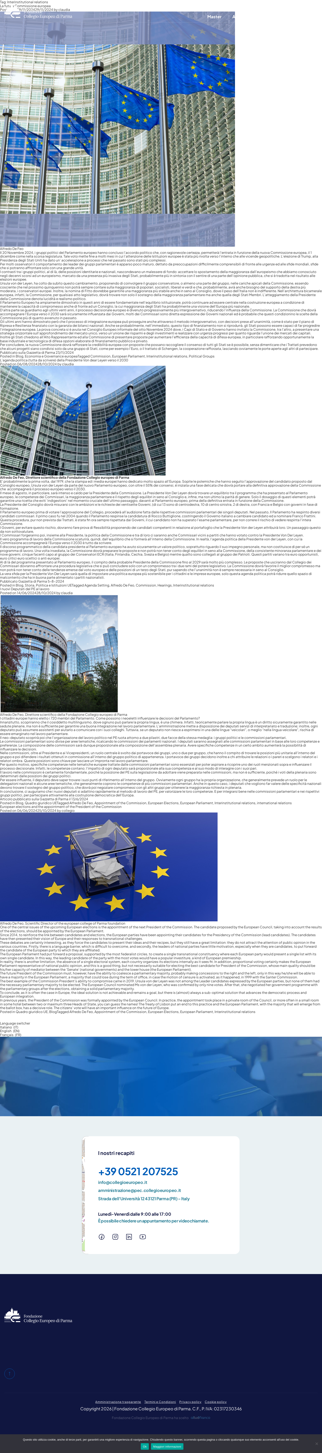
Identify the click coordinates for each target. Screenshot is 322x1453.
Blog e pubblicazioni (218, 5)
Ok (145, 1446)
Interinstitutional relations (166, 356)
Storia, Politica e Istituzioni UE (48, 585)
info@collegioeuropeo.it (122, 1182)
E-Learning (279, 16)
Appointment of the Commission (120, 803)
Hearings (165, 585)
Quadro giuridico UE (41, 803)
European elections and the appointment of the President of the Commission (61, 806)
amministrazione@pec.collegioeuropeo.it (139, 1190)
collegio (68, 810)
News (307, 16)
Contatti (248, 5)
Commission (100, 356)
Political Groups (202, 356)
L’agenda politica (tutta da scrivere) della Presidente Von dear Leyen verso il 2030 (64, 360)
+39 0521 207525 (138, 1171)
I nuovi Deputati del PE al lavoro (24, 589)
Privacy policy (190, 1402)
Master (214, 16)
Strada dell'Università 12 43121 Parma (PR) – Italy (144, 1198)
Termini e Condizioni (160, 1402)
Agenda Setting (96, 585)
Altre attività (245, 16)
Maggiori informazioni (167, 1446)
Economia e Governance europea (51, 356)
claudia (68, 364)
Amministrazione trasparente (118, 1402)
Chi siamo (186, 5)
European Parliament (128, 356)
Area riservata (275, 5)
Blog (19, 356)
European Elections (163, 803)
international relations (274, 803)
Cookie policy (215, 1402)
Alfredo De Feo (122, 585)
